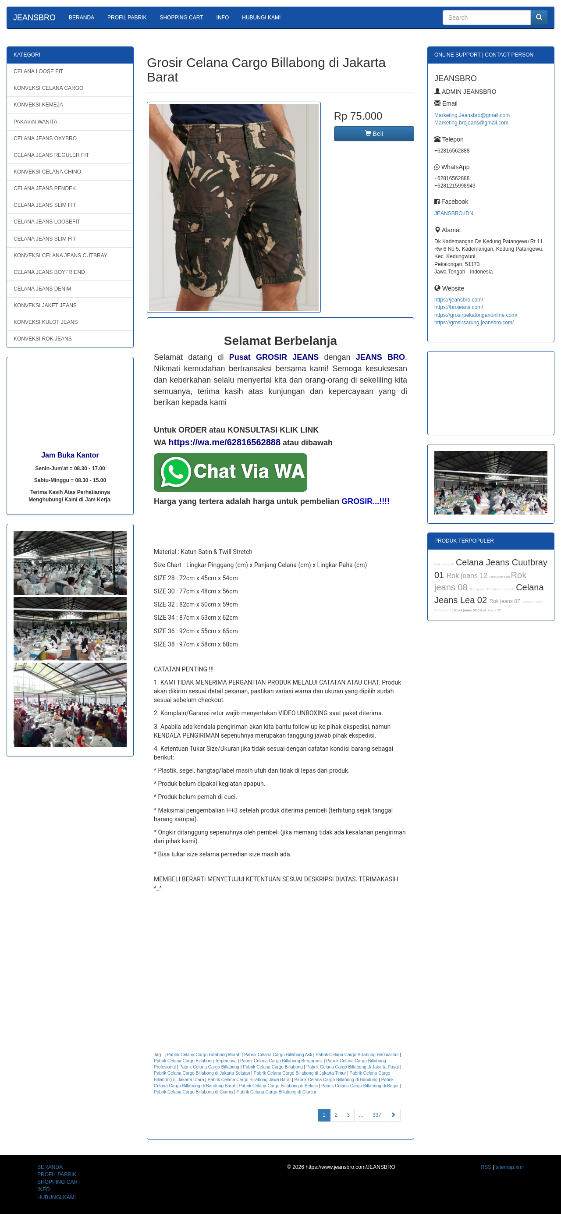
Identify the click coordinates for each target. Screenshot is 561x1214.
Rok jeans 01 (445, 564)
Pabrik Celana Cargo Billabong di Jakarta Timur (300, 1073)
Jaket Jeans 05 (489, 610)
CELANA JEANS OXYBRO (45, 138)
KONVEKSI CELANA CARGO (48, 88)
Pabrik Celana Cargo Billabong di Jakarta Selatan (202, 1073)
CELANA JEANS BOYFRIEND (49, 272)
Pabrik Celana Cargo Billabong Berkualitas (357, 1054)
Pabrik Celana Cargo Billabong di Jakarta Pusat (352, 1067)
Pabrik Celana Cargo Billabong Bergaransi (281, 1060)
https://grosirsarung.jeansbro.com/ (474, 322)
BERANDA (81, 17)
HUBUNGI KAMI (261, 17)
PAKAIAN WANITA (35, 122)
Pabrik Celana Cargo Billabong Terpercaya (195, 1060)
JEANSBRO (34, 17)
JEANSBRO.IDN (453, 213)
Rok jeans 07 (506, 601)
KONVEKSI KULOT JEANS (46, 322)
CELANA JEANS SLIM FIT (45, 205)
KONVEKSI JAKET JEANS (45, 305)
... (361, 1115)
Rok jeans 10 (480, 589)
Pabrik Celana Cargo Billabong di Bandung (335, 1079)
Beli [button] (374, 133)
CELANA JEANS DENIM (42, 289)
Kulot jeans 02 (466, 610)
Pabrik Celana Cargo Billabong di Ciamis (193, 1092)
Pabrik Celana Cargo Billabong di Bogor (360, 1085)
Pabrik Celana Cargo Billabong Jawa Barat (249, 1079)
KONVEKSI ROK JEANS (43, 339)
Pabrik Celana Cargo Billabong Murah (204, 1054)
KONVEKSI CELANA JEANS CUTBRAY (60, 255)
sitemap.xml (510, 1167)
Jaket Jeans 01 (503, 589)
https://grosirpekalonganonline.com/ (475, 315)
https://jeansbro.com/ (458, 300)
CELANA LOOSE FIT (38, 71)
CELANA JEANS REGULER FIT (51, 155)
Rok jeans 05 (500, 577)
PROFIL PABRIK (126, 17)
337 (377, 1115)
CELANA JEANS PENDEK (45, 188)
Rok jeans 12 (468, 575)
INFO (223, 17)
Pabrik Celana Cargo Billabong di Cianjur (276, 1092)
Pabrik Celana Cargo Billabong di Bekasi (278, 1085)
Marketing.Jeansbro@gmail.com (472, 115)
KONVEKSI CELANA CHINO (47, 172)
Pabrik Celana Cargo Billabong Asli (278, 1054)
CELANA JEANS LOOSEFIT (47, 222)
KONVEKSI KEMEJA (38, 105)
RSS (486, 1167)
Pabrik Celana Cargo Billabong (209, 1067)
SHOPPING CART (181, 17)
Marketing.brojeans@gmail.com (471, 123)
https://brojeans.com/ (458, 307)
